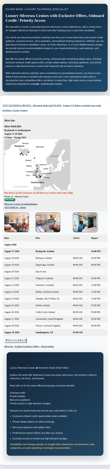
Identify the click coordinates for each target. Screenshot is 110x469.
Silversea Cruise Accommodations (21, 204)
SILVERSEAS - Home (15, 207)
